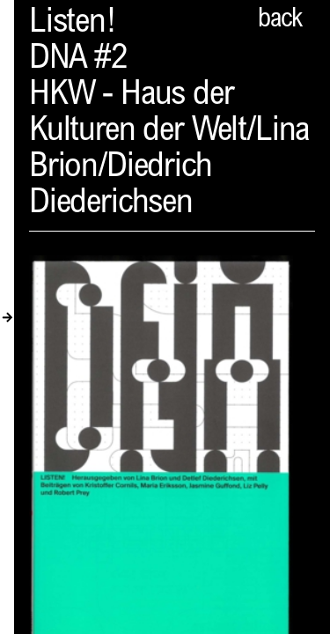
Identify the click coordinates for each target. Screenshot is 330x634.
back (280, 20)
